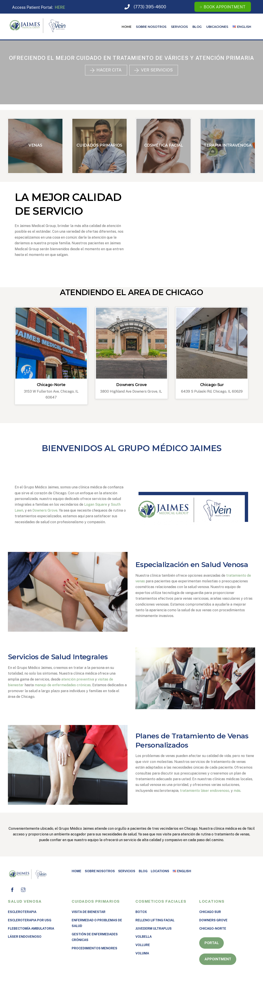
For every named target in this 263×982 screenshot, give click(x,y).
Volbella (143, 936)
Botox (141, 911)
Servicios (179, 26)
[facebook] (12, 889)
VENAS (35, 145)
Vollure (142, 945)
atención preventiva (77, 679)
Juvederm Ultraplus (153, 928)
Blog (197, 26)
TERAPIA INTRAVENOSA (227, 145)
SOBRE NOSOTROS (151, 26)
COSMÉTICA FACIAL (163, 145)
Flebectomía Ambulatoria (31, 928)
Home (127, 26)
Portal (211, 943)
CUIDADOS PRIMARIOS (99, 145)
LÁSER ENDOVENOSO (24, 936)
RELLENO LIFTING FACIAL (154, 920)
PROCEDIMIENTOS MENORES (94, 948)
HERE (60, 7)
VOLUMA (142, 953)
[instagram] (23, 889)
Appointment (217, 959)
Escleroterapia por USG (29, 920)
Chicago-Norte (51, 384)
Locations (160, 871)
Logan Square (95, 504)
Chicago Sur (210, 911)
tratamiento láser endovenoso (204, 790)
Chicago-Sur (212, 384)
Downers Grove (131, 384)
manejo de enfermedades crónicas (63, 685)
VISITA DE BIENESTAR (88, 911)
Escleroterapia (22, 911)
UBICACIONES (217, 26)
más (237, 790)
